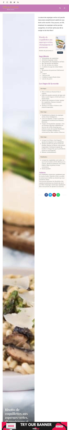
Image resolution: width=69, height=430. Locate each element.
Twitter (14, 2)
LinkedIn (18, 2)
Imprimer (60, 52)
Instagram (7, 2)
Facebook (3, 2)
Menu (64, 8)
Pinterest (11, 2)
